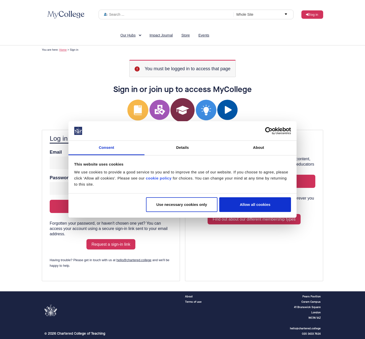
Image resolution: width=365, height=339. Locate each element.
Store (185, 35)
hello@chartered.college (133, 260)
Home (63, 49)
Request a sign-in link (111, 244)
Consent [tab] (106, 147)
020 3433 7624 (311, 334)
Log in (314, 14)
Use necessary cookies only (181, 204)
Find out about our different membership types (254, 219)
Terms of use (193, 302)
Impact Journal (161, 35)
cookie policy (159, 178)
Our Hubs (128, 35)
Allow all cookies (255, 204)
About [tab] (258, 147)
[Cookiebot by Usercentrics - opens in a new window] (269, 131)
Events (203, 35)
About (189, 296)
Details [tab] (182, 147)
